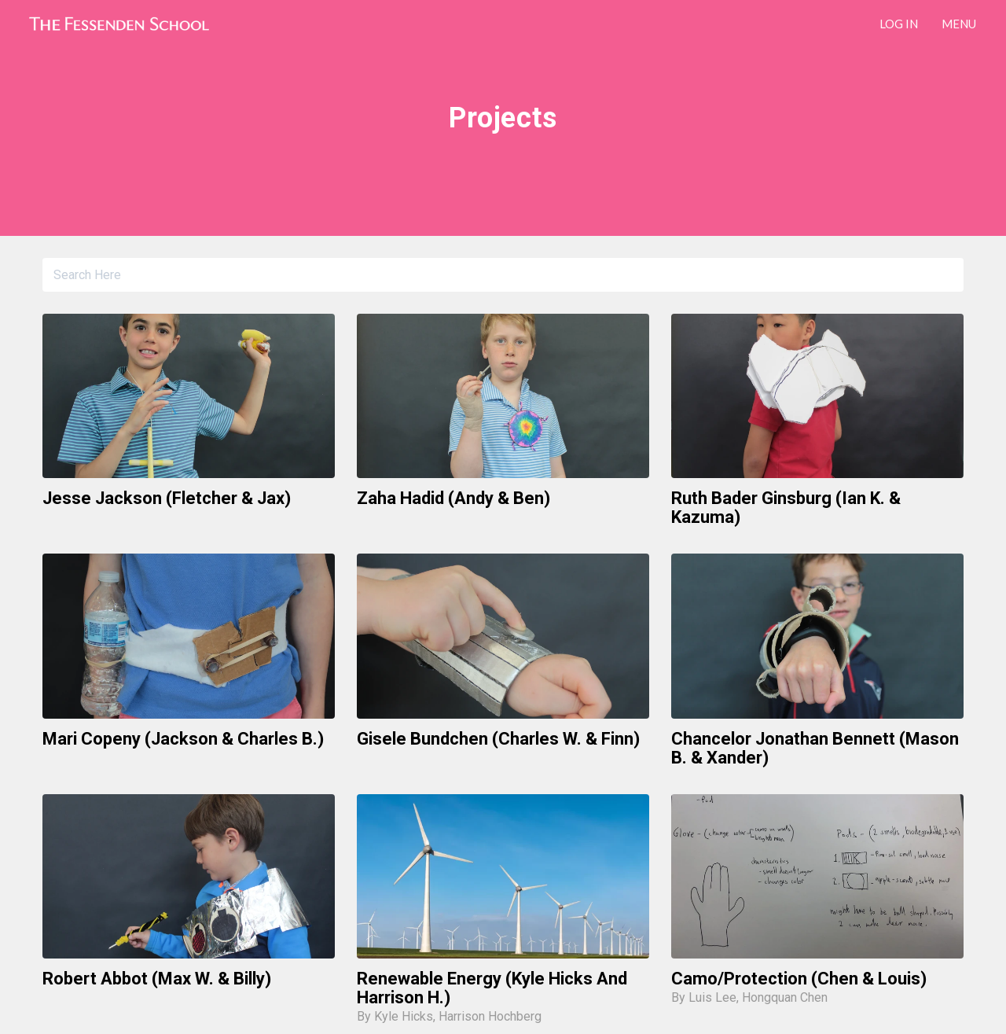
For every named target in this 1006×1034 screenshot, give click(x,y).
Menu (959, 24)
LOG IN (898, 24)
